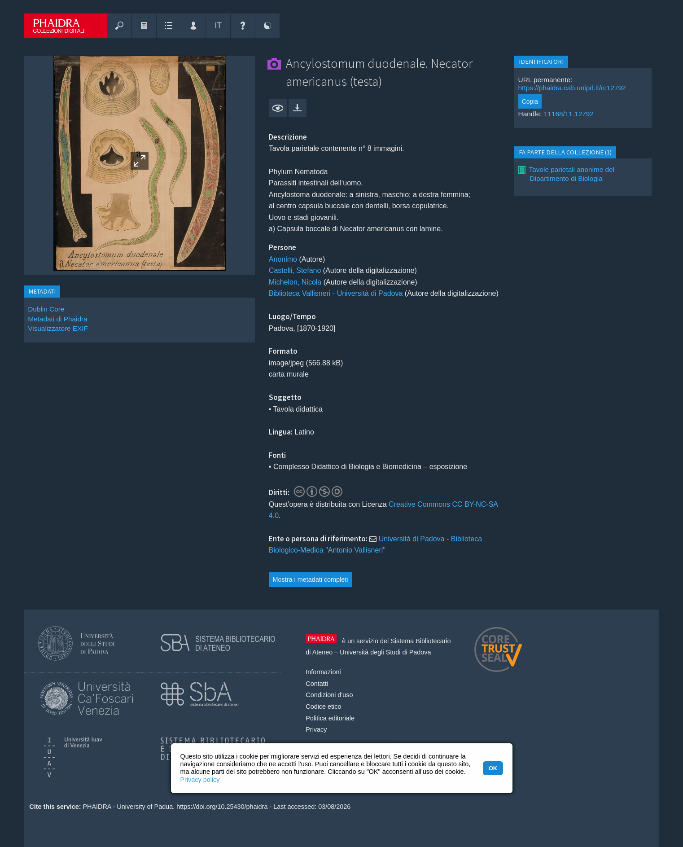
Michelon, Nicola (295, 282)
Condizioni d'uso (329, 694)
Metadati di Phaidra (57, 319)
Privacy (316, 729)
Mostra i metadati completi (310, 579)
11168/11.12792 (569, 114)
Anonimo (283, 259)
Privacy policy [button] (200, 779)
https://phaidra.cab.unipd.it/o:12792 (572, 88)
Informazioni (323, 672)
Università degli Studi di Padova (385, 652)
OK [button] (493, 768)
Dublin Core (46, 309)
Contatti (317, 683)
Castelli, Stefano (295, 270)
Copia (530, 101)
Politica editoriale (330, 718)
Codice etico (323, 706)
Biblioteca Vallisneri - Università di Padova (336, 293)
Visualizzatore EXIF (58, 328)
